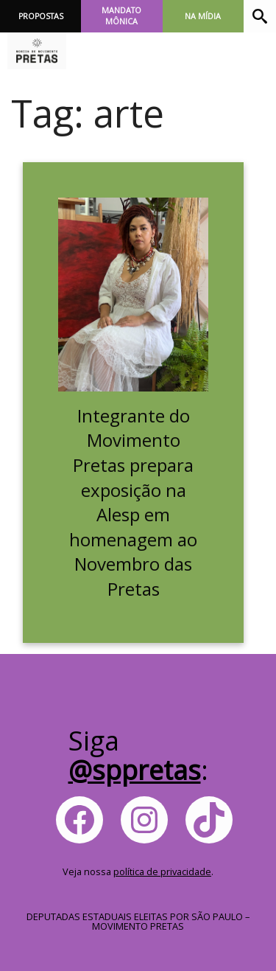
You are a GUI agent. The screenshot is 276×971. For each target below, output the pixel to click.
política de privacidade (162, 871)
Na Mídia (203, 16)
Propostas (40, 16)
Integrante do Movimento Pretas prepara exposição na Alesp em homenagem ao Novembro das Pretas (133, 502)
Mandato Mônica (121, 16)
